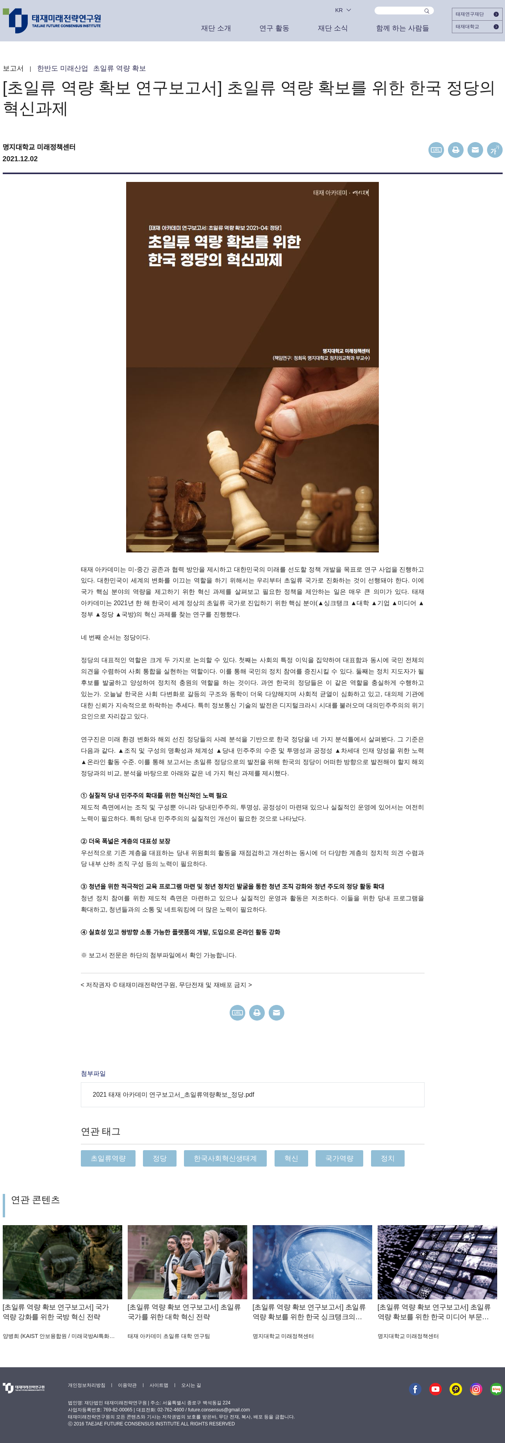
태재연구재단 (477, 14)
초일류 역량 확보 (119, 68)
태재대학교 (477, 26)
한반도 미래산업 (62, 68)
